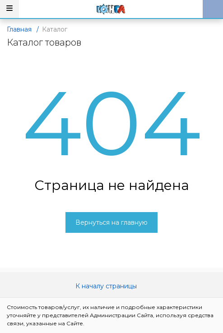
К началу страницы (111, 286)
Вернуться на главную (111, 222)
